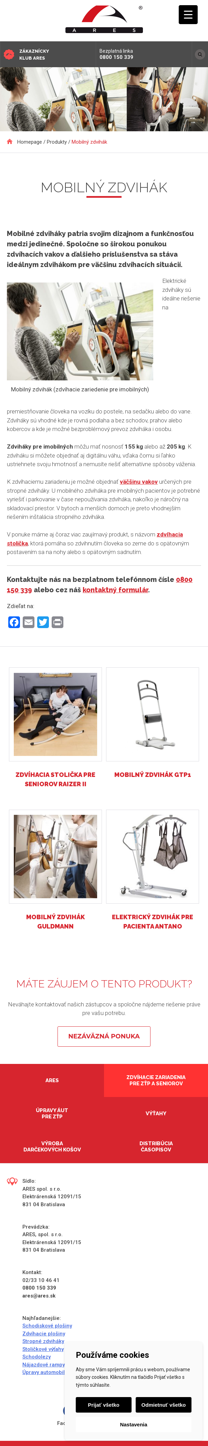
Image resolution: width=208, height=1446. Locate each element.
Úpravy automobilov (46, 1372)
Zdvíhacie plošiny (43, 1334)
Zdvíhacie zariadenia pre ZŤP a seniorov (156, 1080)
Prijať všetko (103, 1405)
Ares (52, 1080)
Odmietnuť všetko (164, 1405)
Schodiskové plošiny (47, 1326)
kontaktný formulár (115, 590)
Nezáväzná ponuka (103, 1036)
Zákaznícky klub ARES (34, 55)
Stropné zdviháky (43, 1341)
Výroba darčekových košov (52, 1146)
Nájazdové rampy (43, 1365)
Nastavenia (133, 1424)
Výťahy (156, 1113)
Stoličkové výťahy (43, 1349)
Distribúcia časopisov (156, 1146)
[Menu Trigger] (188, 14)
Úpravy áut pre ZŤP (52, 1113)
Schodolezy (36, 1357)
